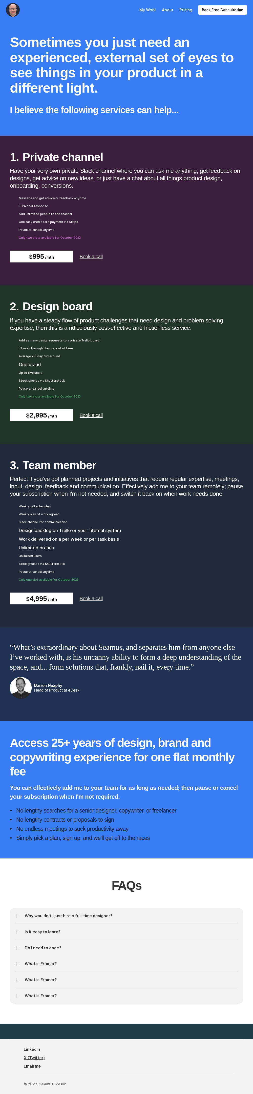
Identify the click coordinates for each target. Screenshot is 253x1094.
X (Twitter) (34, 1057)
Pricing (185, 9)
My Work (147, 9)
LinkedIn (32, 1049)
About (167, 9)
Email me (32, 1066)
